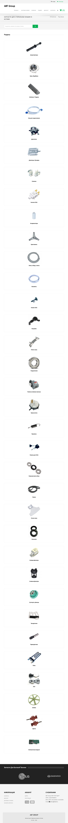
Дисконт (46, 10)
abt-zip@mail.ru (53, 801)
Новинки (33, 10)
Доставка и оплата (8, 800)
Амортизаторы (34, 55)
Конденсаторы (34, 223)
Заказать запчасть (8, 803)
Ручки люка (34, 518)
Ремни (34, 497)
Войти (26, 796)
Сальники (34, 539)
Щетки (34, 728)
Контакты (52, 10)
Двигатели (34, 139)
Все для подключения (34, 118)
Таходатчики (34, 623)
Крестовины (34, 244)
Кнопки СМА (34, 202)
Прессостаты (34, 413)
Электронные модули (34, 749)
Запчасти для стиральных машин (34, 818)
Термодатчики (34, 644)
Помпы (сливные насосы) (34, 392)
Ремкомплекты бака (34, 476)
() (62, 10)
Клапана (34, 181)
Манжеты (34, 286)
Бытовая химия (25, 10)
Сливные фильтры (34, 581)
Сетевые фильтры (34, 560)
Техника (16, 10)
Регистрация (28, 798)
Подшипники (34, 371)
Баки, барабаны (34, 76)
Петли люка (34, 349)
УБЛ (34, 686)
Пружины (34, 434)
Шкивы (34, 707)
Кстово (53, 1)
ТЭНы (34, 665)
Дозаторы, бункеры (34, 160)
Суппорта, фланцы (34, 602)
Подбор (40, 10)
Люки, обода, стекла (34, 265)
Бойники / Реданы (34, 97)
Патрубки (34, 328)
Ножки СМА (34, 307)
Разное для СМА (34, 455)
